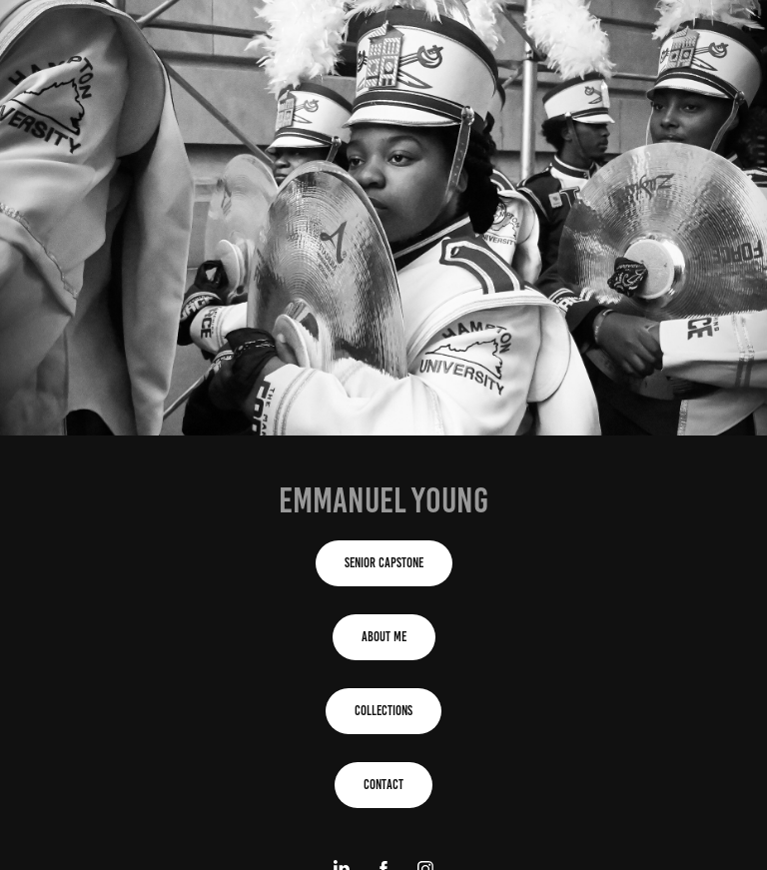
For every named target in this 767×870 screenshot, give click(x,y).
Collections (383, 710)
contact (383, 784)
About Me (384, 636)
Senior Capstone (384, 562)
